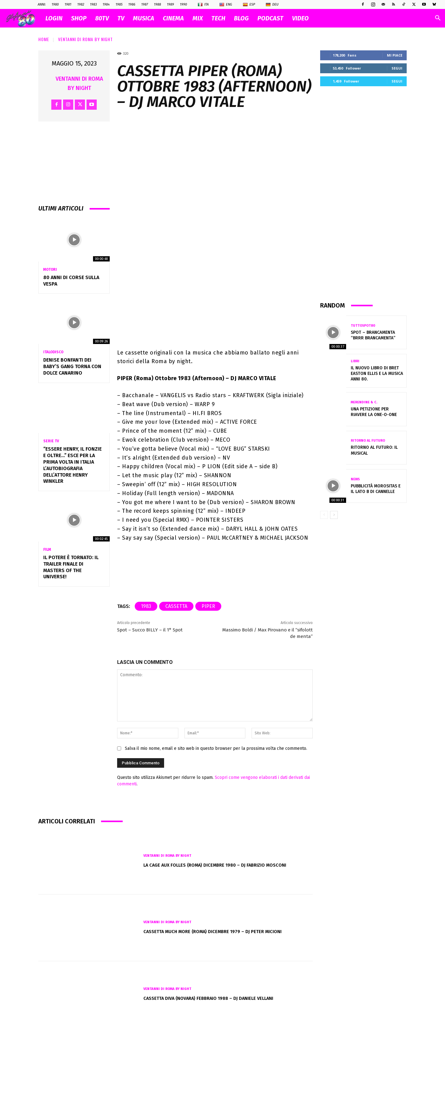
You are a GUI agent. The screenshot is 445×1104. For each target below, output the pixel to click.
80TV (102, 18)
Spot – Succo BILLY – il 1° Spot (150, 695)
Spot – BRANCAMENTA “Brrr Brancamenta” (373, 335)
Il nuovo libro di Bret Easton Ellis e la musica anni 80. (377, 373)
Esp (249, 4)
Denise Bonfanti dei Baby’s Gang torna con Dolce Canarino (72, 366)
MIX (198, 18)
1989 (170, 4)
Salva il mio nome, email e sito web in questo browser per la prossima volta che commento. (216, 813)
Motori (50, 269)
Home (43, 39)
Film (47, 549)
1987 (144, 4)
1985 (119, 4)
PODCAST (270, 18)
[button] (437, 19)
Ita (203, 4)
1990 (183, 4)
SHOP (79, 18)
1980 (55, 4)
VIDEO (300, 18)
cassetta (176, 671)
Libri (355, 361)
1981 (68, 4)
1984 (106, 4)
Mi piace (394, 55)
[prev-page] (324, 515)
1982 (80, 4)
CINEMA (173, 18)
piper (208, 671)
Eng (225, 4)
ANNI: (42, 4)
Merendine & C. (364, 402)
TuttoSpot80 (363, 325)
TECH (218, 18)
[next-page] (334, 515)
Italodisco (53, 352)
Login (53, 18)
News (355, 479)
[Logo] (23, 18)
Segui (397, 68)
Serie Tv (51, 441)
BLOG (241, 18)
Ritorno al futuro (368, 440)
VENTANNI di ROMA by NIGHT (85, 39)
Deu (272, 4)
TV (120, 18)
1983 (93, 4)
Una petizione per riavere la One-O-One (374, 411)
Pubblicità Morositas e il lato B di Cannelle (375, 488)
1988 (157, 4)
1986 (131, 4)
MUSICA (143, 18)
